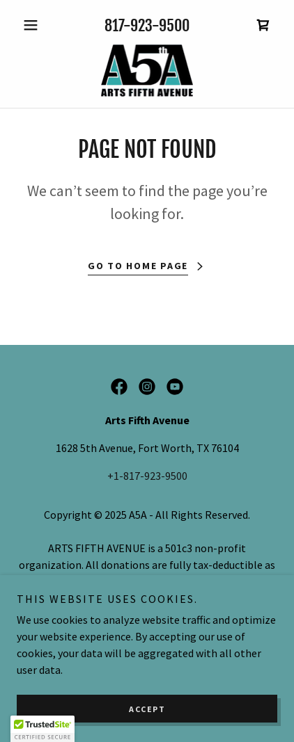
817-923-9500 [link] (147, 25)
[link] (263, 25)
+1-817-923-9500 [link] (147, 476)
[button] (36, 25)
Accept (147, 709)
